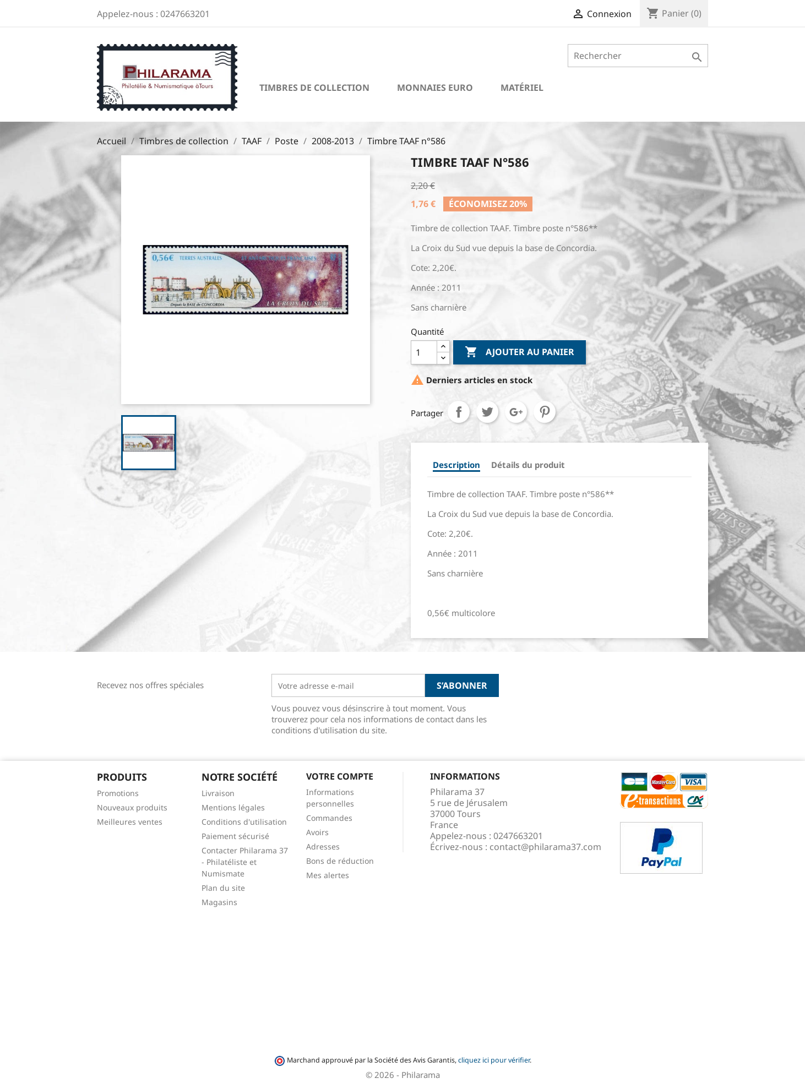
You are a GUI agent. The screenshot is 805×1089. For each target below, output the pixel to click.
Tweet (487, 412)
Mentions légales (233, 807)
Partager (459, 412)
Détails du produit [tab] (528, 464)
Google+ (516, 412)
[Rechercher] (638, 55)
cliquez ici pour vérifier (494, 1060)
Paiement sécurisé (235, 836)
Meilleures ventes (129, 821)
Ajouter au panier (519, 352)
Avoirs (317, 832)
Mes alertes (327, 875)
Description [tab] (456, 464)
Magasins (219, 902)
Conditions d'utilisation (244, 821)
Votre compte (339, 776)
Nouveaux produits (132, 807)
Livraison (218, 793)
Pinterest (545, 412)
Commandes (329, 818)
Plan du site (223, 888)
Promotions (118, 793)
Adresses (323, 846)
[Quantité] (424, 352)
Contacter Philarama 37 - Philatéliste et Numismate (245, 862)
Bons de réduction (340, 861)
